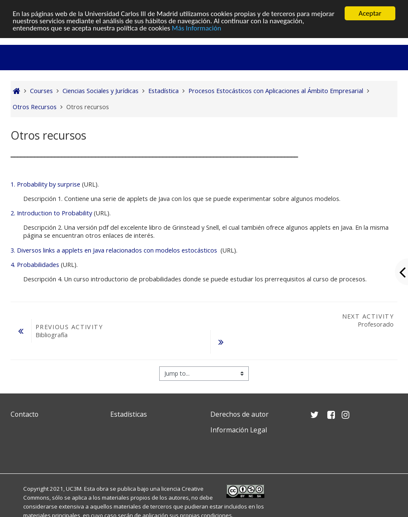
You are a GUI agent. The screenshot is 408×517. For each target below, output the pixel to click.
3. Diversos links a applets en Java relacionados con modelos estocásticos (114, 250)
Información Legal (238, 429)
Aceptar (370, 13)
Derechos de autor (239, 414)
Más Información (196, 28)
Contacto (24, 414)
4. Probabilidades (35, 265)
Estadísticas (128, 414)
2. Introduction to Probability (51, 213)
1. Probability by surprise (45, 184)
